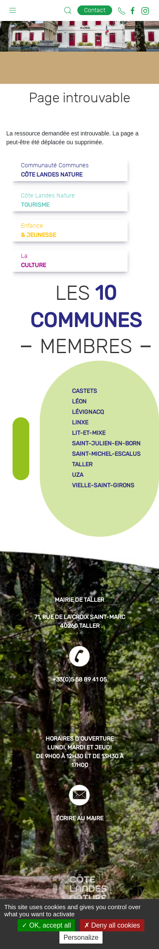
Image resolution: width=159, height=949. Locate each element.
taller (82, 464)
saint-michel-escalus (106, 454)
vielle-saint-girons (103, 485)
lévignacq (88, 412)
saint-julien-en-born (106, 443)
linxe (80, 422)
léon (79, 401)
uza (77, 474)
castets (84, 391)
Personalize (81, 937)
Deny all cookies (112, 925)
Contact (94, 10)
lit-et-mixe (88, 433)
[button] (12, 8)
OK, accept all (46, 925)
